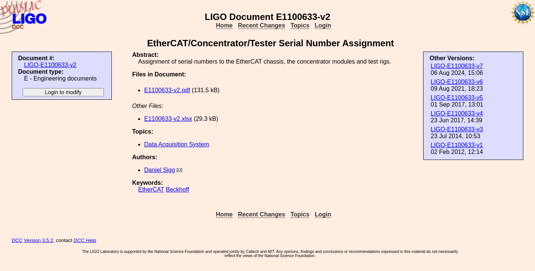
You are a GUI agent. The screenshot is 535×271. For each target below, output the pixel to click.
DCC (17, 240)
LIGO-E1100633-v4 (457, 113)
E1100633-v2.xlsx (168, 119)
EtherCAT (151, 189)
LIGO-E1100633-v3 (457, 129)
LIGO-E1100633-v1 (457, 145)
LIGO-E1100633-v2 (50, 65)
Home (224, 25)
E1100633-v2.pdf (167, 90)
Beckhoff (177, 189)
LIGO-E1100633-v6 (457, 82)
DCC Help (85, 240)
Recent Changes (261, 25)
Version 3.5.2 (38, 240)
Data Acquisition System (176, 144)
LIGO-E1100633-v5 (457, 97)
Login (323, 25)
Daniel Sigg (159, 170)
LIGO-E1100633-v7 (457, 66)
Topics (299, 25)
